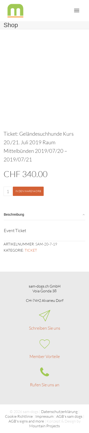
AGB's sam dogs (69, 416)
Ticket (31, 250)
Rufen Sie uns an (44, 384)
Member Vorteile (44, 356)
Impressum (44, 416)
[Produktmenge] (8, 191)
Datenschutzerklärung (59, 411)
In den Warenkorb (28, 191)
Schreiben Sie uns (44, 328)
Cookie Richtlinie (19, 416)
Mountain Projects (44, 425)
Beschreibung (14, 214)
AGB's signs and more (26, 421)
